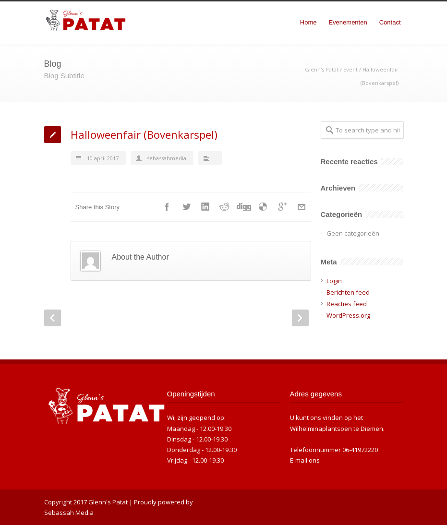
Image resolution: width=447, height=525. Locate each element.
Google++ (282, 206)
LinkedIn (205, 206)
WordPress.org (348, 315)
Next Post (300, 318)
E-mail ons (305, 460)
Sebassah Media (69, 512)
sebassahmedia (166, 158)
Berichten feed (348, 292)
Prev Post (52, 318)
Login (334, 280)
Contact (390, 22)
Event (350, 69)
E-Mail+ (301, 206)
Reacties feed (346, 303)
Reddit (224, 206)
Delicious (263, 206)
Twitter (186, 206)
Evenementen (347, 22)
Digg (244, 206)
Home (308, 22)
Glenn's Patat (321, 69)
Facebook (167, 206)
